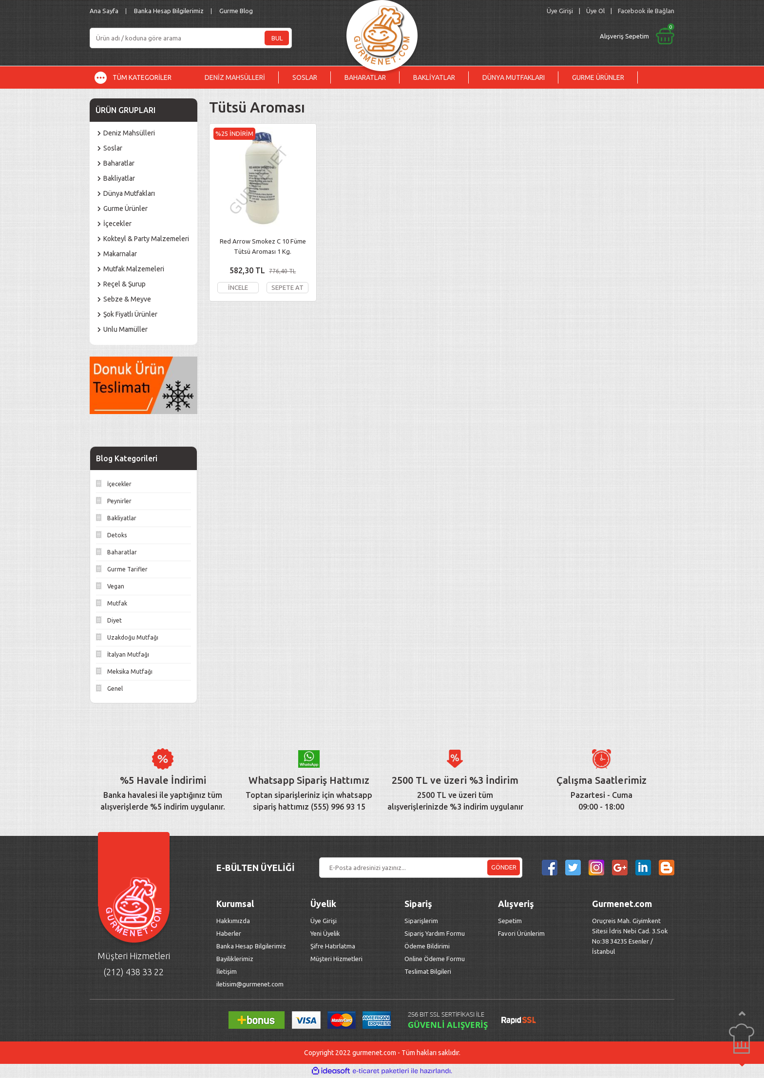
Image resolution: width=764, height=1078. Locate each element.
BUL (277, 38)
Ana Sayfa (104, 10)
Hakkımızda (233, 920)
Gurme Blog (236, 10)
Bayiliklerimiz (234, 958)
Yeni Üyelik (325, 933)
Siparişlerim (421, 920)
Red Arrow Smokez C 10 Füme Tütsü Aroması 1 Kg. (263, 246)
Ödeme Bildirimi (427, 946)
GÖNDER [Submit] (503, 867)
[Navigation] (140, 77)
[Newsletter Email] (420, 867)
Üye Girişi (323, 920)
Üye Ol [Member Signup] (595, 10)
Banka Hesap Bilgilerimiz (169, 10)
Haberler (228, 933)
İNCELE (238, 287)
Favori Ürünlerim (521, 933)
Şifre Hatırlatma (332, 946)
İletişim (226, 971)
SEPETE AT (287, 287)
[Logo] (382, 33)
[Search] (191, 38)
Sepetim (510, 920)
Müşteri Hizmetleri (337, 958)
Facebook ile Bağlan (646, 10)
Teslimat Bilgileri (428, 971)
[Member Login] (560, 11)
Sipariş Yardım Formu (434, 933)
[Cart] (556, 36)
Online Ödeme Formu (434, 958)
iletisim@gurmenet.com (250, 984)
